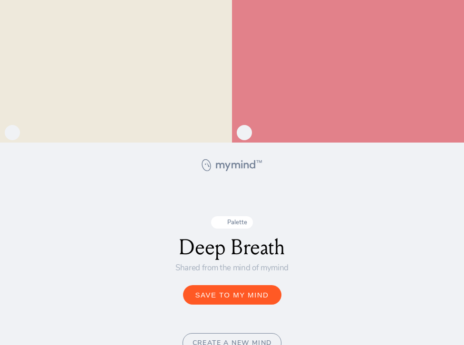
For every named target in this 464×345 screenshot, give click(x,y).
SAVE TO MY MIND (232, 295)
